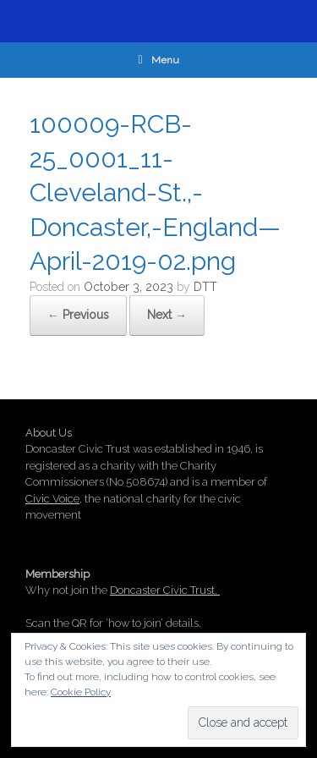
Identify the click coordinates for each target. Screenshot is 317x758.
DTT (205, 287)
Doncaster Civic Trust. (165, 590)
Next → (167, 314)
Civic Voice (52, 498)
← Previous (78, 314)
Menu (158, 60)
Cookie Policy (81, 692)
